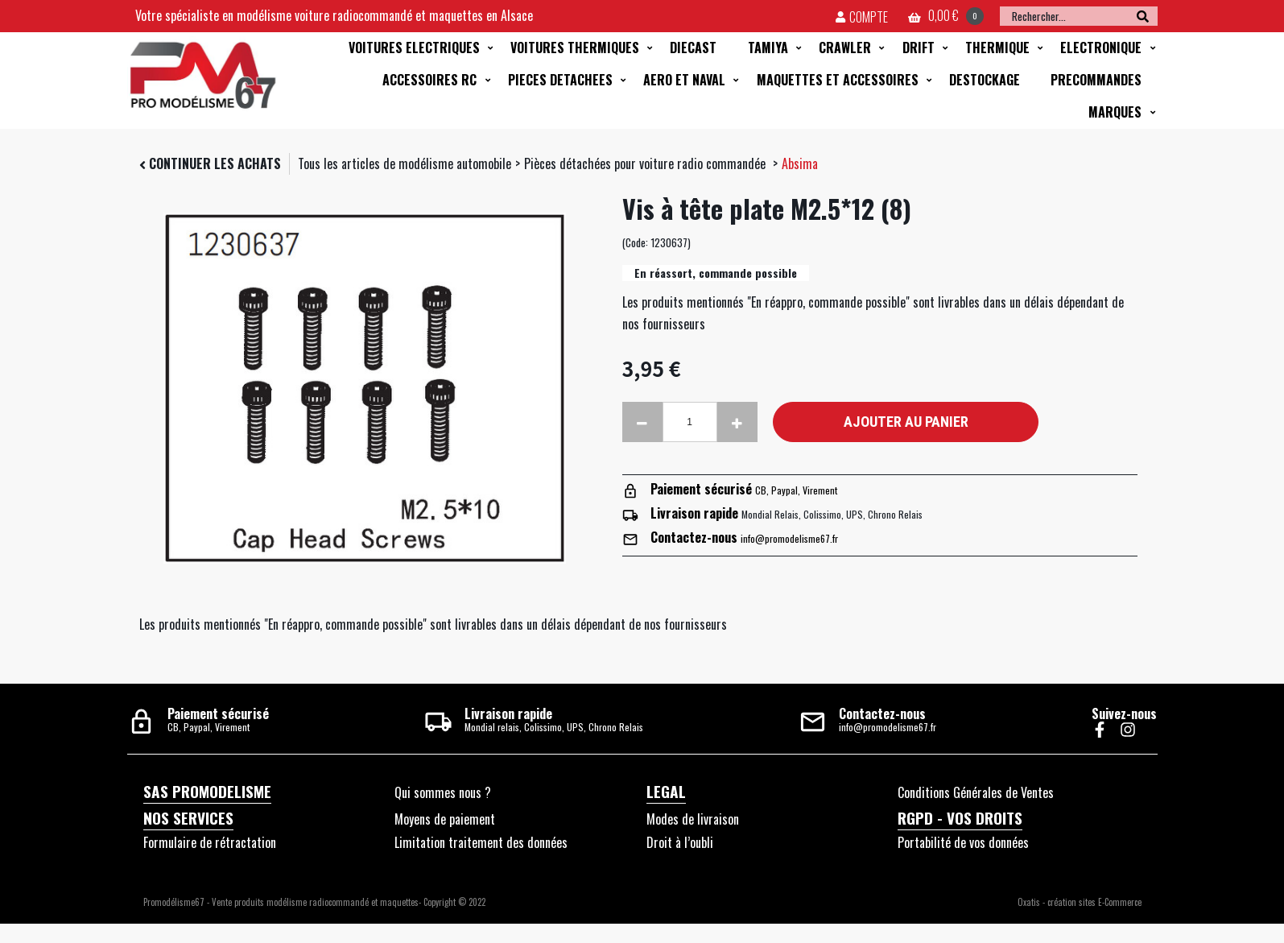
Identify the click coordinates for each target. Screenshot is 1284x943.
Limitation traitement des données (481, 842)
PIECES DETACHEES (560, 79)
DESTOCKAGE (984, 79)
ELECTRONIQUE (1101, 47)
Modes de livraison (692, 819)
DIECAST (693, 47)
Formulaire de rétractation (209, 842)
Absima (800, 163)
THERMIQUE (997, 47)
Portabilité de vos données (963, 842)
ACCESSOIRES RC (429, 79)
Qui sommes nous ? (442, 792)
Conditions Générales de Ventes (976, 792)
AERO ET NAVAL (684, 79)
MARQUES (1115, 112)
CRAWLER (845, 47)
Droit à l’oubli (679, 842)
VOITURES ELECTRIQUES (414, 47)
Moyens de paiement (444, 819)
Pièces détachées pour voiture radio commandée (646, 163)
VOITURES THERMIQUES (574, 47)
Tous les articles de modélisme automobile (404, 163)
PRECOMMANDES (1096, 79)
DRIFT (918, 47)
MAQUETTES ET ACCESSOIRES (838, 79)
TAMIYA (768, 47)
